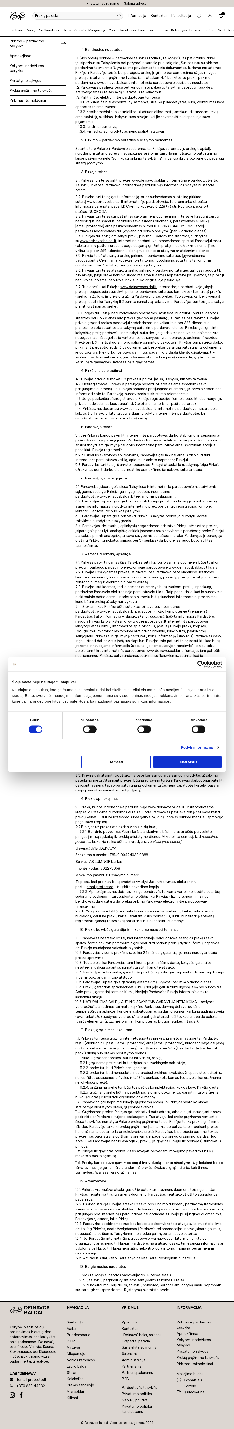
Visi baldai (226, 30)
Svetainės (17, 30)
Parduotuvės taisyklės (139, 1387)
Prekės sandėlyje (202, 30)
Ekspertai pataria (136, 1341)
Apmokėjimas (21, 56)
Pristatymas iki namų (103, 3)
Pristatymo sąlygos (25, 80)
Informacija (137, 16)
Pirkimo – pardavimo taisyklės (27, 43)
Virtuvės (79, 30)
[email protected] (89, 226)
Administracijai (134, 1360)
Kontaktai (159, 16)
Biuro (67, 30)
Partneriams (131, 1366)
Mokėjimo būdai (190, 1374)
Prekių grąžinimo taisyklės (31, 90)
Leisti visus (187, 762)
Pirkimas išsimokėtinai (28, 100)
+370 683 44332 (27, 1386)
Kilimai (72, 1398)
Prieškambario (49, 30)
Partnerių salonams (137, 1372)
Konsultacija (181, 16)
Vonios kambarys (122, 30)
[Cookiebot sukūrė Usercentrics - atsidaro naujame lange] (201, 664)
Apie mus (129, 1322)
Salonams (130, 1354)
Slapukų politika (134, 1400)
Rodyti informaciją (197, 747)
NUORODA (98, 211)
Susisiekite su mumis (139, 1347)
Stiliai (165, 30)
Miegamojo (97, 30)
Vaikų (31, 30)
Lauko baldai (148, 30)
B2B (125, 1379)
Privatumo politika (137, 1394)
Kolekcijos (179, 30)
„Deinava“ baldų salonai (141, 1335)
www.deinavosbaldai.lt (112, 82)
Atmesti (116, 762)
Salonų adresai (135, 3)
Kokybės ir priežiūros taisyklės (27, 68)
